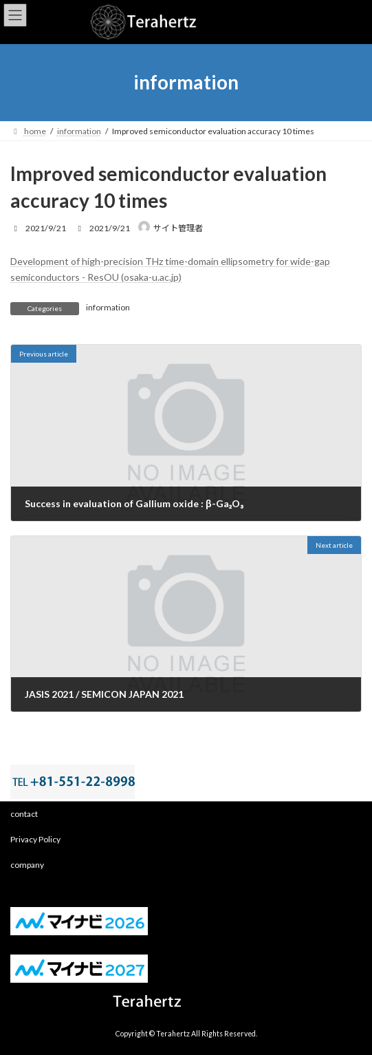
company (27, 865)
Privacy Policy (35, 839)
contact (24, 814)
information (108, 307)
